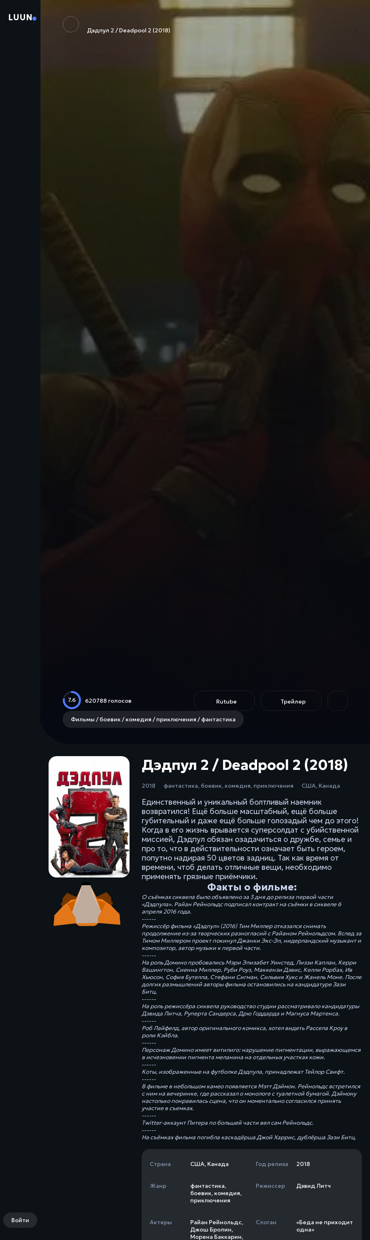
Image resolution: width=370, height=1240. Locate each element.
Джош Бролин (211, 1229)
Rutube (226, 701)
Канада (329, 785)
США (309, 785)
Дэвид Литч (313, 1185)
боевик (211, 785)
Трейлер (293, 701)
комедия (238, 785)
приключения (273, 785)
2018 (148, 785)
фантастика (181, 785)
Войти (20, 1220)
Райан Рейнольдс (216, 1222)
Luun (20, 17)
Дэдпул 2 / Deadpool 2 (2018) (116, 25)
